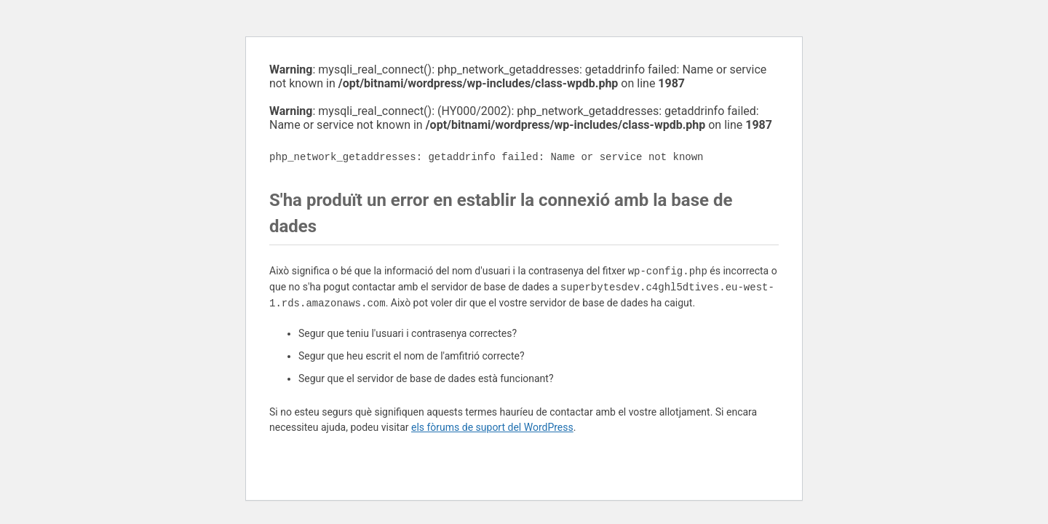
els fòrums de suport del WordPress (492, 427)
